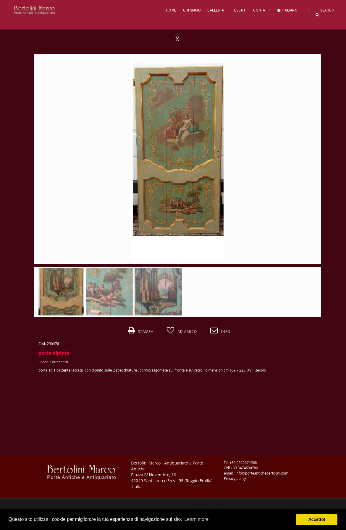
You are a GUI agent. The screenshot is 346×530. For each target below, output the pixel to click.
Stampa (140, 330)
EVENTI (240, 10)
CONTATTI (261, 10)
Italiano (289, 10)
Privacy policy (235, 478)
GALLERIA (217, 10)
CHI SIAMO (192, 10)
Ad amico (182, 330)
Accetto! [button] (316, 519)
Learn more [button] (196, 519)
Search (325, 15)
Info (220, 330)
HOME (171, 10)
